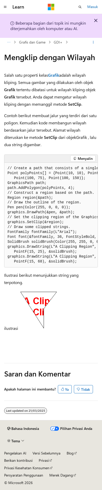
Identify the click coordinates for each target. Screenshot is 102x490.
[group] (51, 215)
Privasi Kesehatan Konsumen (26, 467)
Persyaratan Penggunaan (23, 475)
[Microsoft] (51, 7)
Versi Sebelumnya (46, 453)
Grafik (53, 75)
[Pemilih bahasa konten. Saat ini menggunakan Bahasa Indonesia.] (23, 428)
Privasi (44, 460)
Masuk (92, 6)
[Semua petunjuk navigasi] (8, 42)
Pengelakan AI (15, 453)
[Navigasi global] (5, 7)
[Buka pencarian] (80, 7)
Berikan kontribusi (18, 460)
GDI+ (58, 42)
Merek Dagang (61, 475)
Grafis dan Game (32, 42)
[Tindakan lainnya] (93, 42)
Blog (70, 453)
